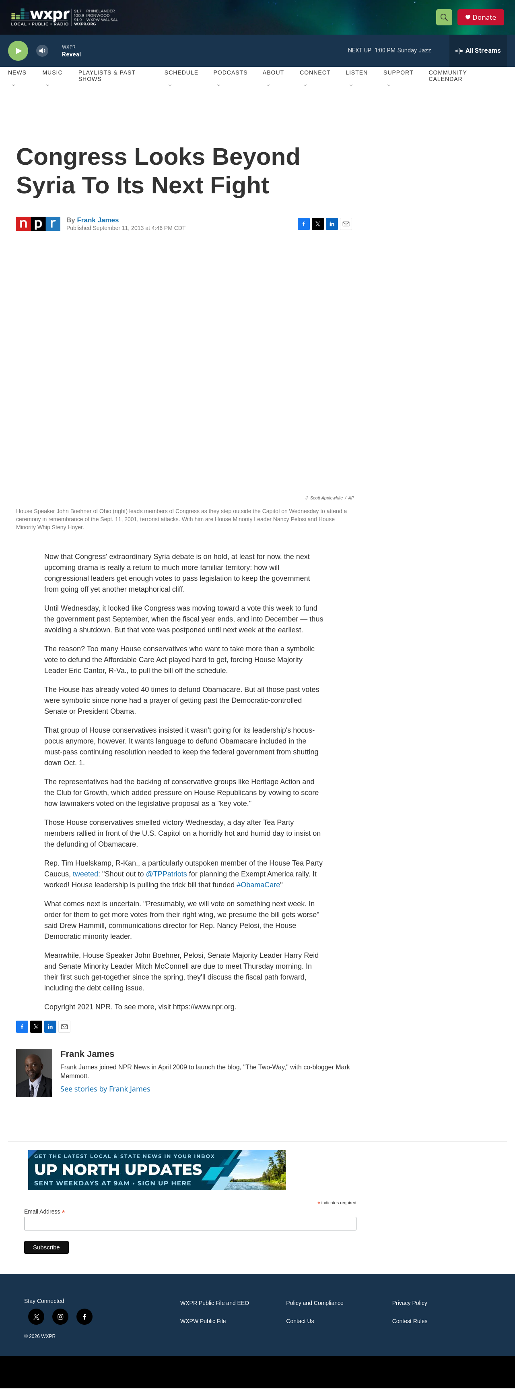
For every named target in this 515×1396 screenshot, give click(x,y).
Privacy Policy (409, 1311)
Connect (315, 80)
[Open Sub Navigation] (14, 93)
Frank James (98, 228)
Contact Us (300, 1329)
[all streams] (478, 58)
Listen (357, 80)
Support (398, 80)
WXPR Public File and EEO (214, 1311)
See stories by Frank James (105, 1096)
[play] (18, 58)
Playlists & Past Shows (107, 83)
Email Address (44, 1219)
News (17, 80)
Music (52, 80)
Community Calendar (447, 83)
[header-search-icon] (446, 21)
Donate (486, 21)
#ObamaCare (257, 893)
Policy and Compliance (314, 1311)
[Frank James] (34, 1080)
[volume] (42, 59)
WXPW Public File (203, 1329)
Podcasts (230, 80)
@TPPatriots (165, 882)
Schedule (181, 80)
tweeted (85, 882)
